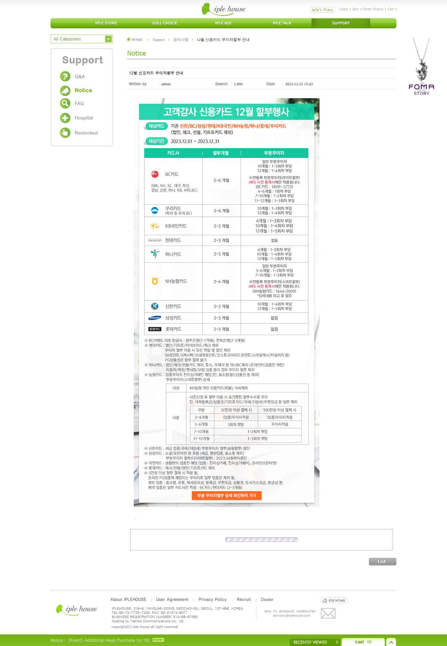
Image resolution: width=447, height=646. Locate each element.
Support (159, 39)
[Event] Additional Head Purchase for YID (108, 640)
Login (343, 8)
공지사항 (181, 39)
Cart (391, 8)
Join (355, 8)
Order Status (373, 8)
